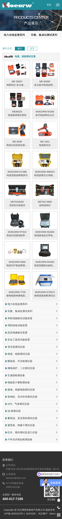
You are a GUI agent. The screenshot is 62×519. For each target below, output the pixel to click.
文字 (32, 48)
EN (49, 4)
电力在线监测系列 (14, 34)
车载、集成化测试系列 (44, 34)
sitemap (53, 513)
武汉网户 (43, 513)
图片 (20, 48)
